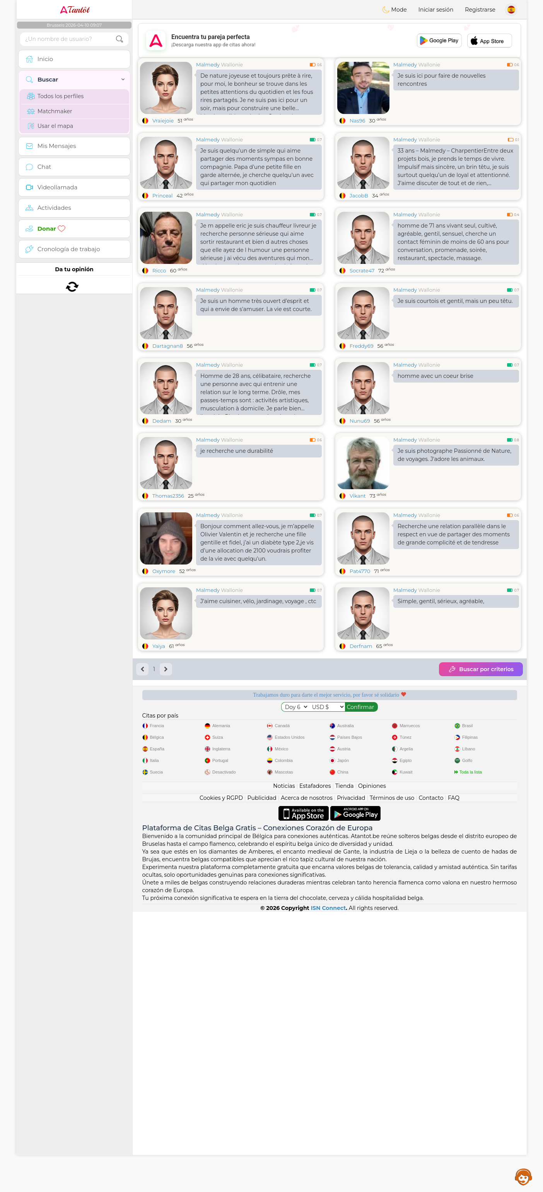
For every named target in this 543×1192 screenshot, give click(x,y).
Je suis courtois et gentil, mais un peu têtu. (455, 301)
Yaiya (158, 646)
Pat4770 (360, 571)
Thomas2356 (168, 496)
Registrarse (480, 9)
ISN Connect (328, 908)
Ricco (159, 270)
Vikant (358, 496)
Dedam (161, 421)
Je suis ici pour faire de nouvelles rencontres (442, 79)
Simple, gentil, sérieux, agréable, (441, 601)
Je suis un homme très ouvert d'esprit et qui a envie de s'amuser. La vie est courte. (256, 305)
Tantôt (74, 9)
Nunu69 (360, 421)
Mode (394, 10)
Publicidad (261, 797)
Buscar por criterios (481, 669)
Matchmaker (49, 111)
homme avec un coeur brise (435, 375)
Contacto (431, 797)
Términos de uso (392, 797)
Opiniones (372, 785)
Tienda (344, 785)
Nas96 (357, 120)
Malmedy (208, 64)
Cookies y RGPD (221, 797)
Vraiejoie (163, 120)
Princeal (162, 195)
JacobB (359, 195)
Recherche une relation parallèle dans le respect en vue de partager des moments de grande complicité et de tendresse (454, 534)
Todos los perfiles (55, 96)
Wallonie (232, 64)
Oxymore (163, 571)
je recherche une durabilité (236, 450)
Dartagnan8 (167, 346)
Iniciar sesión (436, 9)
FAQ (453, 797)
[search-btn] (119, 39)
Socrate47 (362, 270)
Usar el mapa (50, 126)
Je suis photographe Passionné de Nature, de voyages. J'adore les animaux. (454, 455)
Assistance (524, 1176)
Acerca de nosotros (307, 797)
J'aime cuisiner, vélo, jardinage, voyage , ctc (258, 601)
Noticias (284, 785)
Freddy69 (362, 346)
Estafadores (315, 785)
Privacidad (351, 797)
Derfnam (361, 646)
